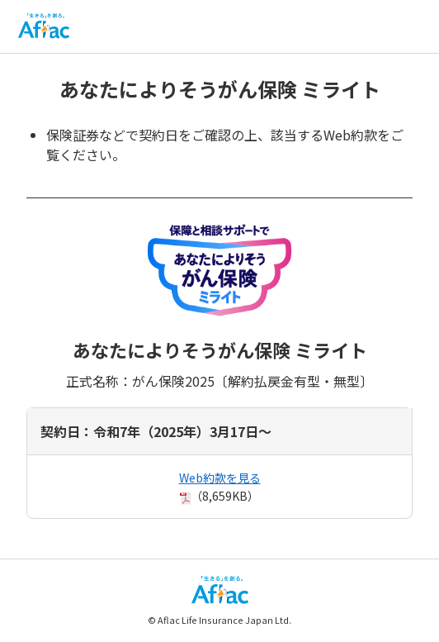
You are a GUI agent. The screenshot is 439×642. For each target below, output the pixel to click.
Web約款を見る (220, 477)
